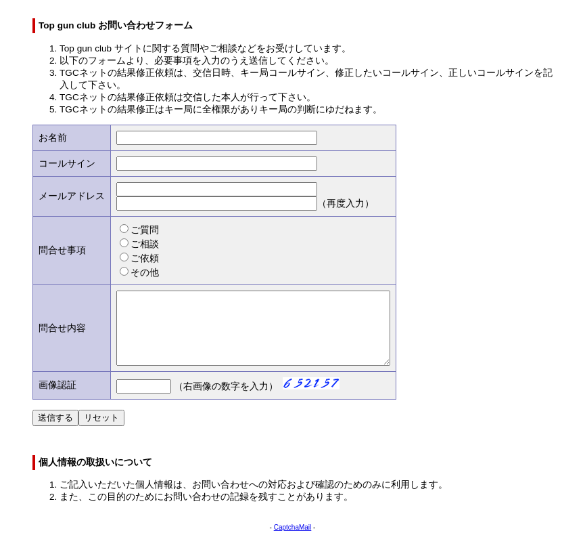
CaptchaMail (293, 541)
